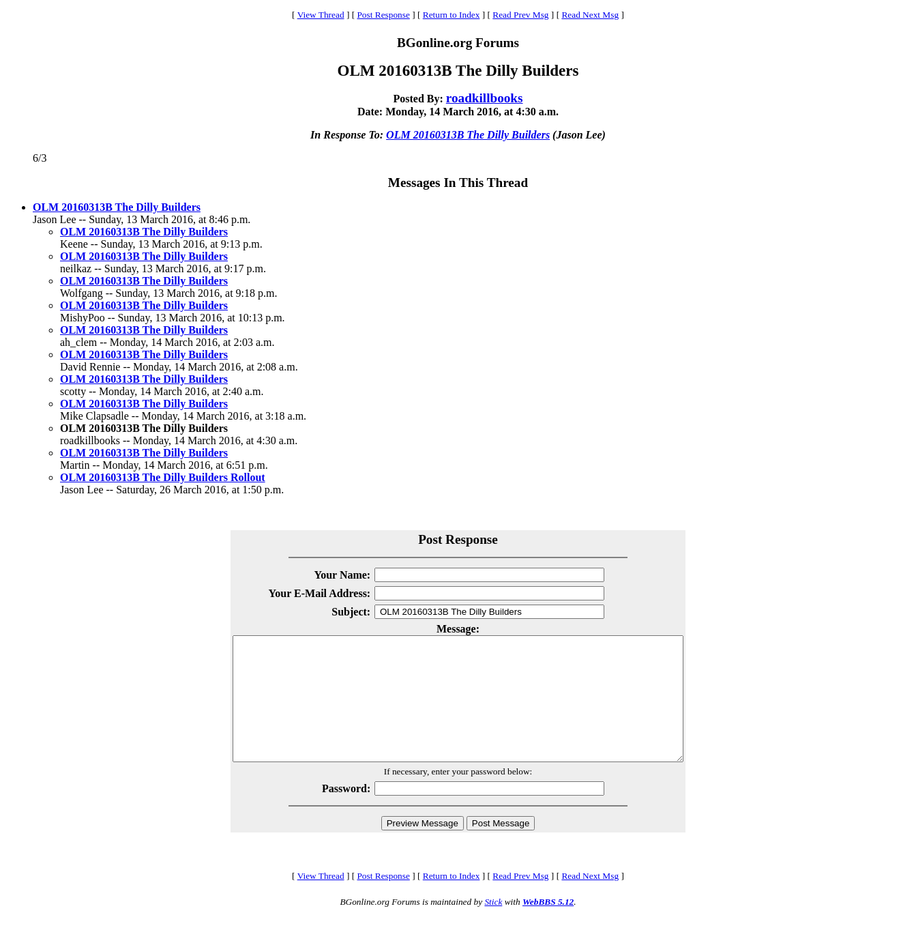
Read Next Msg (590, 15)
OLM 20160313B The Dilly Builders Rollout (162, 477)
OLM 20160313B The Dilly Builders (468, 135)
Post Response (383, 15)
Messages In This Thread (458, 182)
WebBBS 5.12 (548, 926)
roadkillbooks (484, 98)
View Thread (320, 15)
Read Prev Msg (520, 15)
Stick (493, 926)
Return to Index (451, 15)
